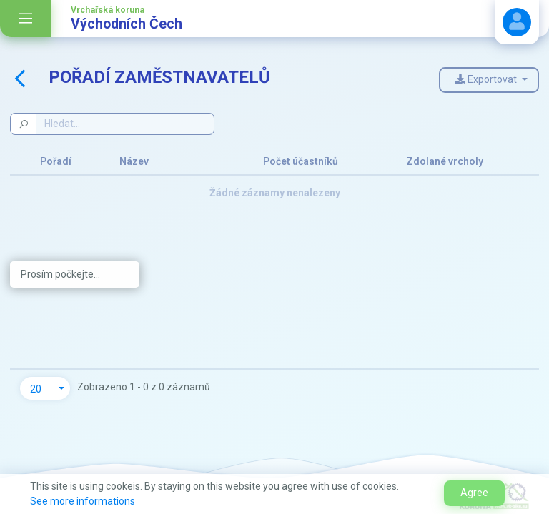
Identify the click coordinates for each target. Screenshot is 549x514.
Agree (474, 492)
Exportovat (487, 79)
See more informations (82, 501)
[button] (45, 388)
